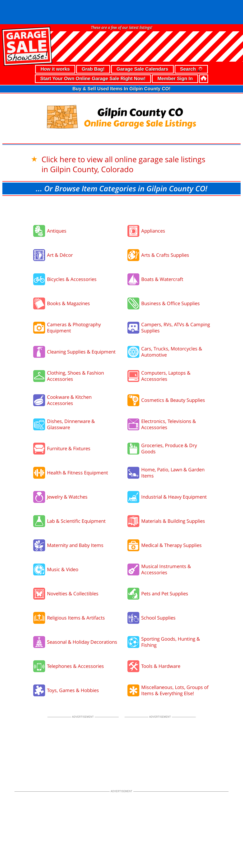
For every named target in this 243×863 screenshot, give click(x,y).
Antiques (56, 206)
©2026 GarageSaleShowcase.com (209, 845)
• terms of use (42, 846)
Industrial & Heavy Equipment (174, 472)
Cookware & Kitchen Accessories (69, 376)
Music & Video (62, 545)
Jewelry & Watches (67, 472)
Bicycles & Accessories (72, 255)
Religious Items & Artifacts (76, 593)
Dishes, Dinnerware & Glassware (71, 400)
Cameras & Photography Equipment (74, 303)
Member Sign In (175, 54)
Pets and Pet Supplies (164, 569)
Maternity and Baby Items (75, 521)
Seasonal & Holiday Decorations (82, 618)
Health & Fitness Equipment (77, 448)
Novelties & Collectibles (72, 569)
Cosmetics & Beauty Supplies (173, 376)
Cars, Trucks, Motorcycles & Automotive (171, 327)
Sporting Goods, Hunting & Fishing (170, 617)
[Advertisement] (121, 184)
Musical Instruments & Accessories (166, 545)
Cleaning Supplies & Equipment (81, 327)
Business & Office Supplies (170, 279)
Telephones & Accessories (75, 642)
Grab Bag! (93, 44)
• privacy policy (16, 846)
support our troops (227, 854)
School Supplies (158, 593)
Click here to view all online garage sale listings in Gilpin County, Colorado (123, 140)
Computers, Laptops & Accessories (166, 351)
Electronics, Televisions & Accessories (168, 400)
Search (191, 45)
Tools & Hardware (160, 642)
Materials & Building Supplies (173, 497)
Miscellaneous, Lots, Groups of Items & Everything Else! (175, 666)
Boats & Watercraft (162, 255)
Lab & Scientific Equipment (76, 497)
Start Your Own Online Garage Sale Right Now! (93, 54)
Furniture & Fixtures (68, 424)
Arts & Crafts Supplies (165, 231)
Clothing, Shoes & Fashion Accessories (75, 351)
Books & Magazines (68, 279)
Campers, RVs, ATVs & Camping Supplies (175, 303)
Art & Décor (60, 231)
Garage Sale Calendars (142, 44)
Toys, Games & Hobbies (73, 666)
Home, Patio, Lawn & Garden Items (173, 448)
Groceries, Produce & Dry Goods (169, 424)
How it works (55, 44)
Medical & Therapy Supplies (171, 521)
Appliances (153, 206)
